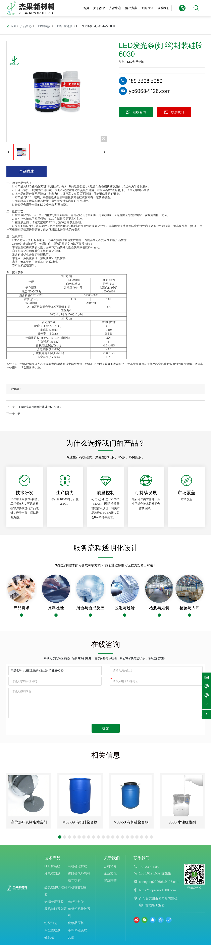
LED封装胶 (43, 26)
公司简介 (110, 866)
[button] (59, 837)
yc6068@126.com (150, 90)
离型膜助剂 (52, 930)
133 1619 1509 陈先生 (155, 873)
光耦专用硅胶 (54, 901)
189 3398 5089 (146, 80)
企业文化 (110, 873)
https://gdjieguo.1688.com (157, 890)
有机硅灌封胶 (77, 866)
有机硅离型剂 (77, 887)
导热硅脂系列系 (55, 909)
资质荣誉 (110, 880)
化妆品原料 (76, 923)
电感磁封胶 (76, 901)
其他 (71, 937)
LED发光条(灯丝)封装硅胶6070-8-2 (39, 407)
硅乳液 (49, 937)
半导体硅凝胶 (77, 930)
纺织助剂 (50, 923)
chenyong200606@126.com (159, 882)
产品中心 (26, 26)
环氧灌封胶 (52, 873)
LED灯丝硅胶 (64, 26)
